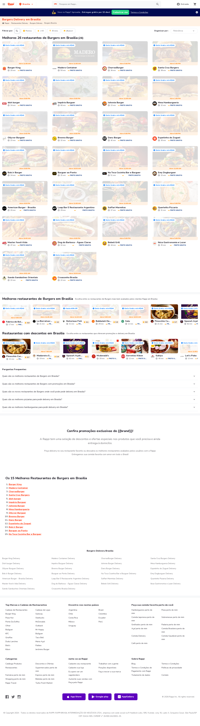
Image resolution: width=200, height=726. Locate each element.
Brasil (101, 610)
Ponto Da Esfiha (12, 621)
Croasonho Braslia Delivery (63, 588)
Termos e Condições (139, 12)
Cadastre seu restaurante (80, 663)
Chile (71, 614)
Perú (101, 621)
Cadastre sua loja (76, 667)
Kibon (7, 649)
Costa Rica (73, 617)
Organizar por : (161, 30)
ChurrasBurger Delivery (111, 558)
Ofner (8, 625)
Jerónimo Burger (42, 649)
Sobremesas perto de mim (173, 617)
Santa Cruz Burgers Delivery (163, 558)
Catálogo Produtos (13, 663)
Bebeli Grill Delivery (109, 583)
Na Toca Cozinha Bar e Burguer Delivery (118, 573)
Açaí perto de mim (139, 628)
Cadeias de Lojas (42, 610)
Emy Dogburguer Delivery (162, 573)
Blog (133, 663)
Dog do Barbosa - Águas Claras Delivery (69, 583)
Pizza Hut (9, 617)
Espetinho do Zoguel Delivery (163, 568)
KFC (7, 633)
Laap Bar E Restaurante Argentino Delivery (70, 578)
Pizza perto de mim (170, 610)
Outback (39, 625)
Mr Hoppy (39, 629)
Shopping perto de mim (15, 679)
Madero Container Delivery (63, 558)
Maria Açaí (40, 641)
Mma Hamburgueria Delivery (163, 563)
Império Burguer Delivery (62, 563)
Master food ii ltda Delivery (14, 583)
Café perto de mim (139, 643)
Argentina (73, 610)
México (72, 621)
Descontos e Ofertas (44, 663)
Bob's (7, 645)
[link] (25, 56)
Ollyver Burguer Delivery (13, 568)
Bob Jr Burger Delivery (11, 573)
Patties (38, 645)
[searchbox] (106, 4)
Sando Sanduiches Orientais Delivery (18, 588)
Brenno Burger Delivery (62, 568)
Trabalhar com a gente (108, 663)
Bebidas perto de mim (44, 679)
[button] (26, 4)
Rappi (5, 23)
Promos (27, 31)
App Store (74, 696)
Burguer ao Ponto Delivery (63, 573)
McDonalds (40, 621)
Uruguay (72, 625)
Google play (100, 696)
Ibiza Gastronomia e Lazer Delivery (165, 583)
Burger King (10, 614)
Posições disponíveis (107, 667)
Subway (39, 614)
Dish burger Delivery (11, 563)
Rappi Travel (10, 683)
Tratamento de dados (140, 675)
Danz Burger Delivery (110, 568)
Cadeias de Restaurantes (16, 610)
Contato (165, 675)
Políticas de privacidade (172, 667)
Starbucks (39, 617)
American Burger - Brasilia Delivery (17, 578)
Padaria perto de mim (171, 624)
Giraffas (8, 637)
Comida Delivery (138, 636)
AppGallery (126, 696)
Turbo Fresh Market (43, 683)
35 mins (53, 31)
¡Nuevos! (68, 31)
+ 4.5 (40, 31)
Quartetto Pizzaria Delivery (162, 578)
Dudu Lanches (11, 641)
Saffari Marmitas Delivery (112, 578)
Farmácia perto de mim (15, 675)
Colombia (103, 614)
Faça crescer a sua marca (110, 671)
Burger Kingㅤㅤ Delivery (11, 558)
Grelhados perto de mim (141, 624)
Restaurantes (11, 667)
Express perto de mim (44, 675)
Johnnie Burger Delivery (111, 563)
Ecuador (102, 617)
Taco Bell (39, 637)
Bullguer (9, 629)
